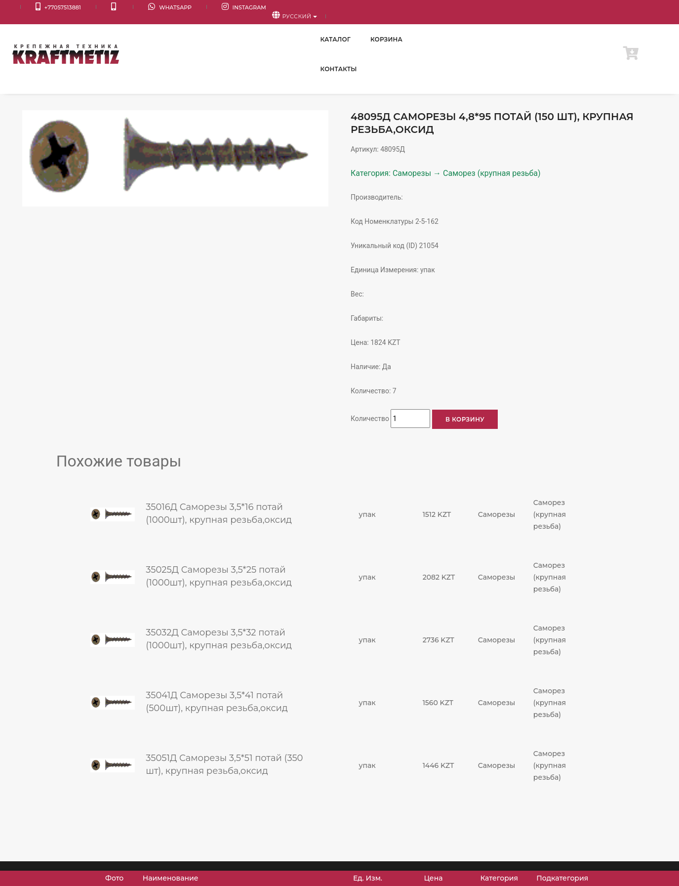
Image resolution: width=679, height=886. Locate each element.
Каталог (481, 29)
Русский (637, 7)
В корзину (464, 419)
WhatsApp (131, 7)
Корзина (532, 29)
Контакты (585, 29)
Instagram (191, 7)
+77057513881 (45, 7)
